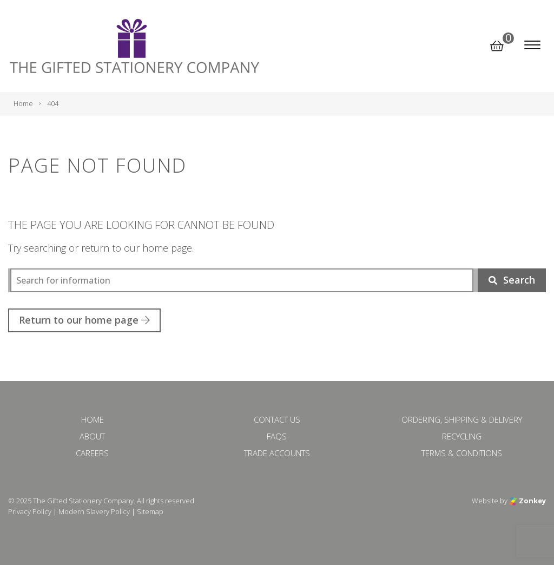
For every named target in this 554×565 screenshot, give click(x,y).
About (92, 436)
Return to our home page (84, 319)
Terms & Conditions (461, 453)
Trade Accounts (277, 453)
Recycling (462, 436)
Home (92, 419)
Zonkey (527, 500)
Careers (92, 453)
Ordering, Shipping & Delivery (461, 419)
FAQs (277, 436)
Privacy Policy (29, 511)
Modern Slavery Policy (94, 511)
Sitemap (150, 511)
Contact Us (277, 419)
